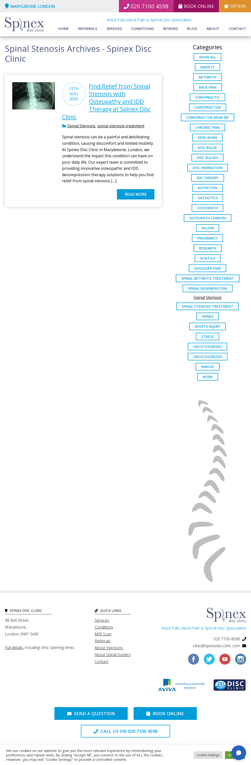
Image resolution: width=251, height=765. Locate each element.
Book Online (196, 6)
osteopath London (207, 218)
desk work (207, 137)
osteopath (207, 208)
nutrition (207, 187)
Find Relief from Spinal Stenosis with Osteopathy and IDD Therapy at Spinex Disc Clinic (106, 101)
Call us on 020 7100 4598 (125, 731)
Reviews (170, 28)
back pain (207, 87)
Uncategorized (207, 356)
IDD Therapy (208, 177)
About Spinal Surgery (113, 654)
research (207, 248)
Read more (136, 194)
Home (63, 28)
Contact (237, 28)
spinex (207, 316)
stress (207, 336)
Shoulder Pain (207, 268)
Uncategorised (207, 346)
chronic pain (207, 127)
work (207, 376)
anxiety (207, 67)
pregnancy (207, 238)
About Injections (109, 647)
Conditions (142, 28)
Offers (235, 6)
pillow (207, 228)
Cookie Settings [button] (208, 755)
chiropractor (207, 107)
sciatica (207, 258)
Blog (192, 28)
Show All (207, 57)
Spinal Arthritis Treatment (207, 278)
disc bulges (207, 157)
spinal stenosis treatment (120, 126)
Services (114, 28)
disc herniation (208, 167)
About (212, 28)
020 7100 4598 (146, 6)
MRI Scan (103, 634)
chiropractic (207, 97)
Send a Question (91, 713)
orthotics (208, 198)
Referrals (87, 28)
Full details (14, 647)
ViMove (207, 366)
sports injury (207, 326)
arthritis (207, 77)
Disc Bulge (207, 147)
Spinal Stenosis (81, 126)
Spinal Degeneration (207, 288)
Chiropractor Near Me (207, 117)
